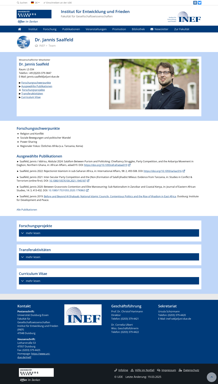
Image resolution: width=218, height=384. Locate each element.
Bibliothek (138, 29)
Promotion (119, 29)
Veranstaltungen (96, 29)
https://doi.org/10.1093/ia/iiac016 (163, 171)
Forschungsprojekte (33, 90)
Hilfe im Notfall (142, 370)
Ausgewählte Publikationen (36, 86)
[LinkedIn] (195, 3)
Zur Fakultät (181, 29)
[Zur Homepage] (34, 16)
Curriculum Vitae (31, 97)
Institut (32, 29)
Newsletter (159, 29)
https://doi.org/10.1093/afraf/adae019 (105, 165)
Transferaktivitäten (32, 93)
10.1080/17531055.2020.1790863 (66, 190)
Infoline (121, 370)
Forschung (49, 29)
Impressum (166, 370)
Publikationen (71, 29)
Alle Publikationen (27, 209)
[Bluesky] (199, 3)
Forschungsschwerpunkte (36, 82)
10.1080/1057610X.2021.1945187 (67, 180)
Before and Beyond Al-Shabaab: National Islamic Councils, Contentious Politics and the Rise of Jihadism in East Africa (110, 196)
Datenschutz (189, 370)
